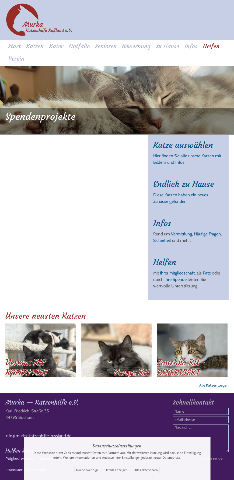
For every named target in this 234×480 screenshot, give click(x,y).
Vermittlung (181, 233)
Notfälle (79, 46)
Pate (207, 273)
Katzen (35, 46)
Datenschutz (171, 457)
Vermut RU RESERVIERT (26, 367)
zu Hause (167, 46)
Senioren (106, 46)
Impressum (14, 469)
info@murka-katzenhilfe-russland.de (38, 435)
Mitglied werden (19, 458)
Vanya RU (131, 372)
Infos (190, 46)
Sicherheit (162, 240)
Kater (56, 46)
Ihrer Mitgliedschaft (177, 273)
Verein (16, 58)
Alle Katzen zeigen (214, 385)
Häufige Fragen (207, 233)
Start (14, 46)
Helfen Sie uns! (22, 450)
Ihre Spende (176, 279)
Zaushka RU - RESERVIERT (181, 367)
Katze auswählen (183, 145)
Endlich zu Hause (183, 184)
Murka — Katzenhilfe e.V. (42, 402)
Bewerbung (136, 46)
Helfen (211, 46)
